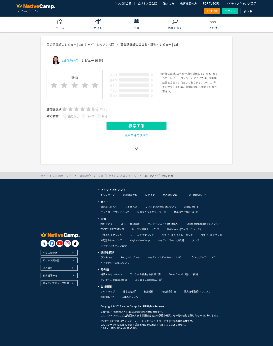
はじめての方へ (109, 206)
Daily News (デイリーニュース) (184, 229)
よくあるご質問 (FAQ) (148, 279)
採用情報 (107, 297)
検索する (136, 125)
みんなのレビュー (130, 257)
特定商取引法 (168, 291)
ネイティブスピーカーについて (164, 257)
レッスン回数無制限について (160, 206)
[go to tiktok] (75, 243)
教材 (104, 116)
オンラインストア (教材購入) (162, 223)
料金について (191, 206)
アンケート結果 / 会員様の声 (145, 274)
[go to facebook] (51, 243)
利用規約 (148, 291)
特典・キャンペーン (111, 274)
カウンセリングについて (202, 257)
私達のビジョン (130, 297)
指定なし (73, 116)
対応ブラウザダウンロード (151, 212)
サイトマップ (108, 291)
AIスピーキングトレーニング (177, 235)
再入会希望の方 (171, 194)
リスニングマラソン (111, 235)
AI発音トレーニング (111, 240)
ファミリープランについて (115, 212)
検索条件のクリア (136, 135)
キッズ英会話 (123, 3)
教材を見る (107, 223)
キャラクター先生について (115, 262)
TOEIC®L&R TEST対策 (112, 229)
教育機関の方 (188, 3)
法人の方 (168, 3)
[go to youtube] (59, 243)
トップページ (108, 194)
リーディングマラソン (142, 235)
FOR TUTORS (211, 3)
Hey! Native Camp (140, 240)
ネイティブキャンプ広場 (171, 240)
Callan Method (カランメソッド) (203, 223)
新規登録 (212, 11)
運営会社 (129, 291)
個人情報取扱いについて (197, 291)
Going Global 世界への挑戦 (183, 274)
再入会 (248, 11)
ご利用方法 (131, 206)
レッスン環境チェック (145, 229)
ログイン (230, 11)
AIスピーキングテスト (212, 235)
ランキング (107, 257)
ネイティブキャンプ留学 (241, 3)
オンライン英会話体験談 (114, 279)
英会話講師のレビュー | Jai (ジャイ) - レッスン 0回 (80, 44)
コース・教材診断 (130, 223)
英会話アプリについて (186, 212)
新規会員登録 (130, 194)
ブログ (195, 240)
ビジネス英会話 (147, 3)
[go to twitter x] (44, 243)
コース (90, 116)
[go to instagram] (67, 243)
